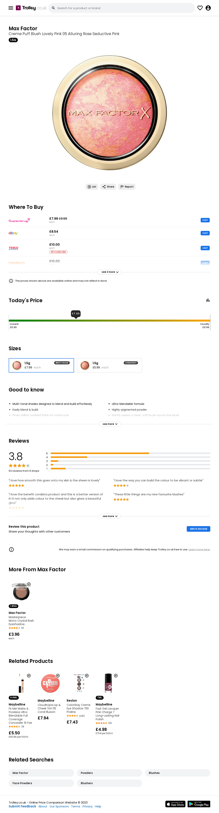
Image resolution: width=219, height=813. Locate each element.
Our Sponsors (59, 806)
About (42, 806)
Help (98, 806)
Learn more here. (199, 549)
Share (108, 187)
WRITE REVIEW (198, 529)
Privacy (88, 806)
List (91, 187)
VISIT (205, 220)
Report (127, 187)
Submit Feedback (22, 806)
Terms (75, 806)
